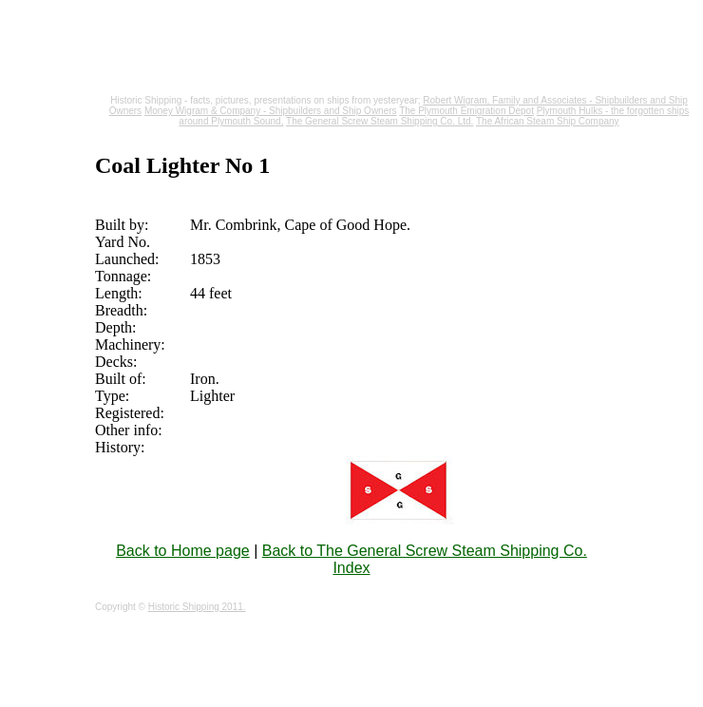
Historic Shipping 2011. (197, 607)
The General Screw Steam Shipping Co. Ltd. (379, 121)
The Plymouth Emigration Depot (466, 110)
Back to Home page (183, 551)
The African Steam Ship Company (547, 121)
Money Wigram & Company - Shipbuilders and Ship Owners (270, 110)
